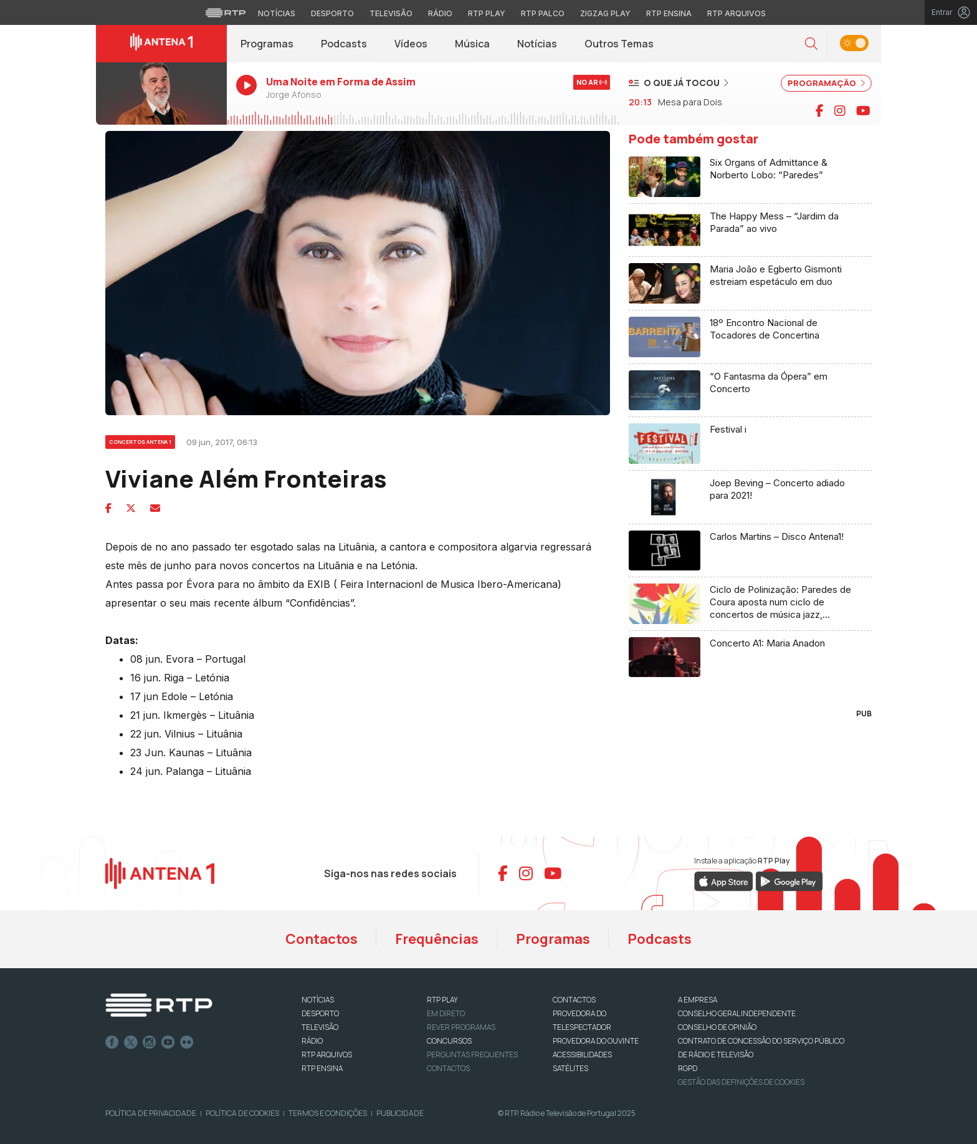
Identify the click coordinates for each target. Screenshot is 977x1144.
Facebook (112, 1042)
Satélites (570, 1068)
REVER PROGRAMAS (461, 1027)
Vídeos (410, 43)
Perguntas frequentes (472, 1054)
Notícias (537, 43)
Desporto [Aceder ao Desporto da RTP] (332, 13)
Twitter (131, 1042)
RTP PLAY (442, 999)
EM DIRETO (446, 1013)
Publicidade (400, 1113)
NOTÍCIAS (318, 999)
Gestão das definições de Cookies (741, 1082)
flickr (187, 1042)
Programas (267, 43)
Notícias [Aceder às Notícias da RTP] (276, 13)
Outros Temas (619, 43)
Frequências (437, 939)
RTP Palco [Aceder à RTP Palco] (543, 13)
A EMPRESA (697, 999)
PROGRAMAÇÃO (826, 83)
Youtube (168, 1042)
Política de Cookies (242, 1113)
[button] (811, 44)
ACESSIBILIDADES (582, 1054)
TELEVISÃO (320, 1027)
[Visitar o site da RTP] (225, 12)
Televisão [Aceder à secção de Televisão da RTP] (390, 13)
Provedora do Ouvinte (596, 1041)
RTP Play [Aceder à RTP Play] (486, 13)
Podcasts (344, 43)
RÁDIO (312, 1041)
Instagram (149, 1042)
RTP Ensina (322, 1068)
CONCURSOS (449, 1041)
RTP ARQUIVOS (327, 1054)
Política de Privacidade (150, 1113)
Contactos (321, 939)
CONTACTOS (574, 999)
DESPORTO (320, 1013)
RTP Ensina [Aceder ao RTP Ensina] (669, 13)
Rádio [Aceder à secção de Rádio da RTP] (440, 13)
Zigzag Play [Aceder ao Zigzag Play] (605, 13)
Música (472, 43)
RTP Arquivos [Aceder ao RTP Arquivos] (736, 13)
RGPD (687, 1068)
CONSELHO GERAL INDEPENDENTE (737, 1013)
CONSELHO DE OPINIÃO (717, 1027)
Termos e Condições (327, 1113)
